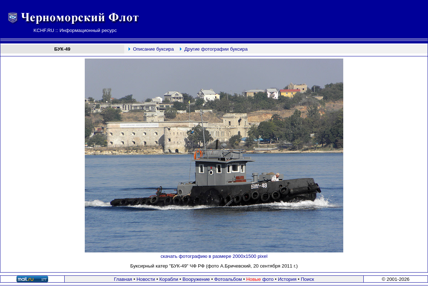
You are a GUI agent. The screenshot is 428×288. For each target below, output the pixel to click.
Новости (145, 279)
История (287, 279)
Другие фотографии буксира (216, 49)
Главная (123, 279)
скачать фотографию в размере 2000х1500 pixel (214, 256)
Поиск (307, 279)
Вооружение (196, 279)
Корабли (168, 279)
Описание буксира (153, 49)
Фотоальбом (228, 279)
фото (260, 279)
